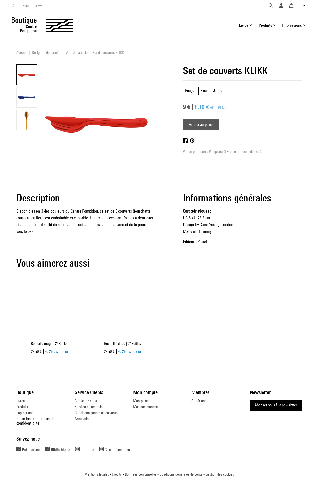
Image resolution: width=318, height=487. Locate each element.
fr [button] (301, 5)
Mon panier (141, 401)
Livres (20, 401)
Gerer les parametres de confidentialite (35, 421)
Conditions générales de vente (96, 412)
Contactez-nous (86, 401)
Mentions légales (96, 474)
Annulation (83, 419)
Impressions (24, 412)
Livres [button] (243, 25)
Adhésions (198, 401)
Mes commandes (145, 406)
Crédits (117, 474)
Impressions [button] (292, 25)
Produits (22, 406)
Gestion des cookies (220, 474)
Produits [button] (265, 25)
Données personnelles (140, 474)
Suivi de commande (89, 406)
